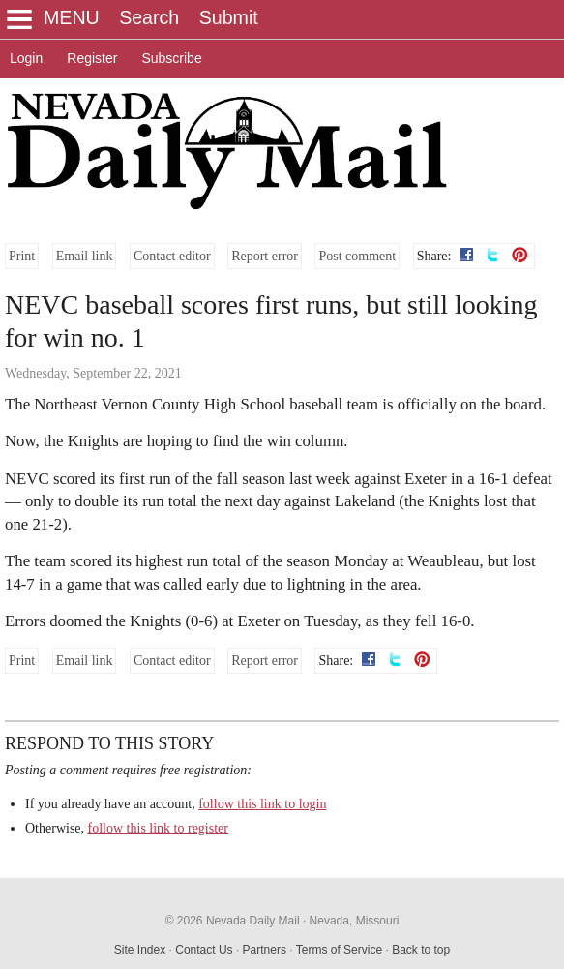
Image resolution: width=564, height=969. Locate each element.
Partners (264, 949)
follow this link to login (262, 804)
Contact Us (203, 949)
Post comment (357, 256)
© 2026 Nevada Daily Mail (232, 920)
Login (26, 58)
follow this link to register (158, 828)
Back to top (421, 949)
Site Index (139, 949)
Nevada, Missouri (355, 920)
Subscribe (171, 58)
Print (22, 256)
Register (92, 58)
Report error (264, 256)
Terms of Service (339, 949)
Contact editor (172, 256)
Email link (84, 256)
